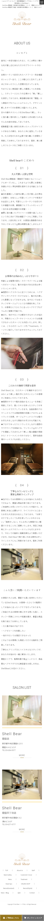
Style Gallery (8, 875)
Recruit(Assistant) (8, 888)
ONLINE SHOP (25, 884)
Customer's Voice (26, 875)
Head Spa (9, 884)
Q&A (19, 893)
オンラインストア (34, 917)
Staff (33, 870)
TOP (6, 870)
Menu (10, 879)
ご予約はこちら (12, 917)
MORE (22, 755)
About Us (20, 870)
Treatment (24, 879)
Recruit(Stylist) (27, 888)
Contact (32, 893)
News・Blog (5, 893)
